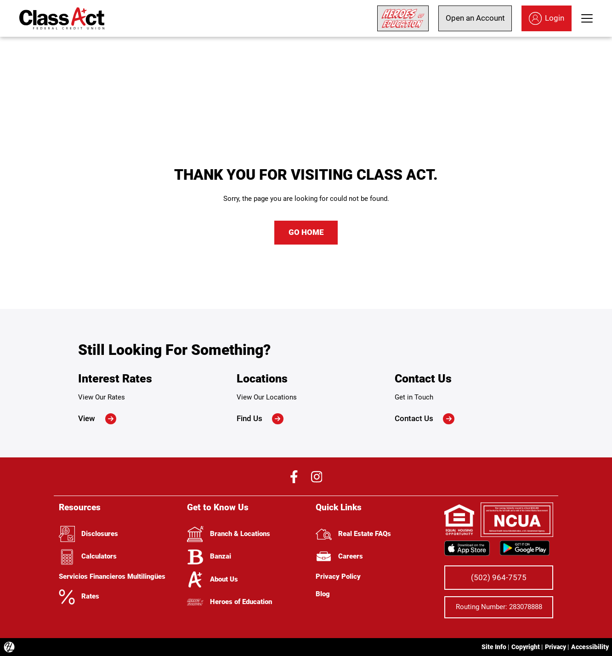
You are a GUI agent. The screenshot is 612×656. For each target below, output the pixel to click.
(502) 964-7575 (499, 577)
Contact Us (424, 419)
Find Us (260, 419)
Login (546, 18)
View (97, 419)
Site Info (494, 646)
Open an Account (475, 18)
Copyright (525, 646)
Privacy (555, 646)
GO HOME (306, 232)
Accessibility (590, 646)
